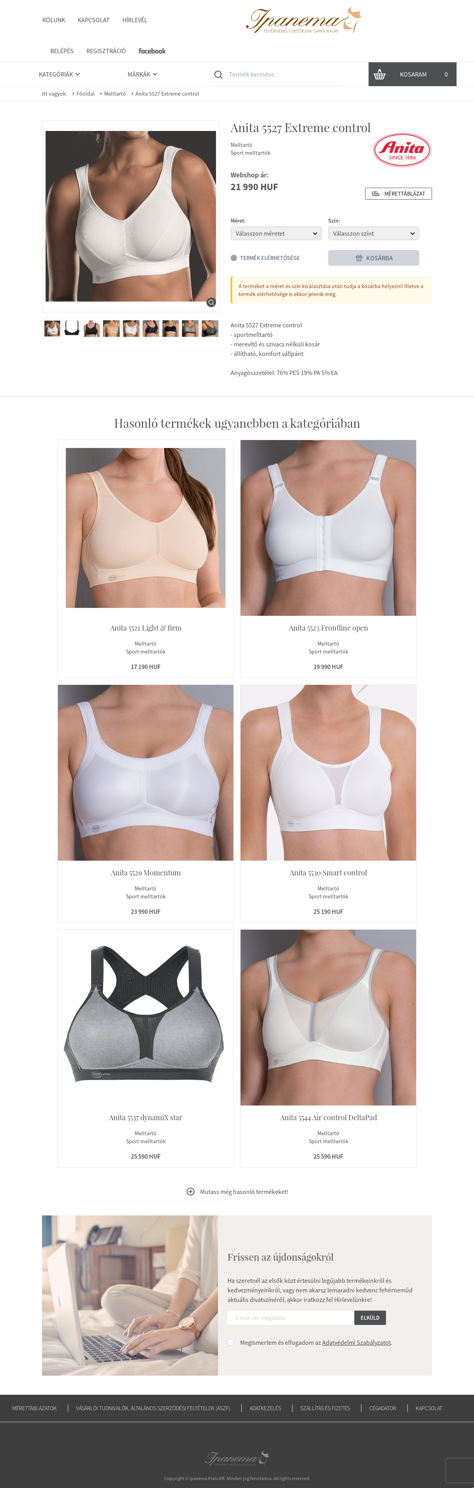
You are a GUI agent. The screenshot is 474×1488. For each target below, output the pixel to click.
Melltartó (112, 71)
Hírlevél (134, 20)
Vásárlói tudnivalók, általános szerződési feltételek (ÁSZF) (153, 1386)
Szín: (334, 198)
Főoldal (82, 71)
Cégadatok (382, 1386)
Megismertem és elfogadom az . (316, 1320)
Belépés (322, 20)
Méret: (238, 198)
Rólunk (53, 20)
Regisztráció (366, 20)
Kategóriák (60, 52)
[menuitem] (52, 306)
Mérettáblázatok (34, 1386)
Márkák (144, 52)
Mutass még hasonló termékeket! (237, 1169)
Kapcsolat (93, 20)
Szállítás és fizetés (325, 1386)
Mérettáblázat (398, 171)
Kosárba (374, 236)
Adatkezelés (265, 1386)
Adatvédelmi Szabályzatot (356, 1320)
